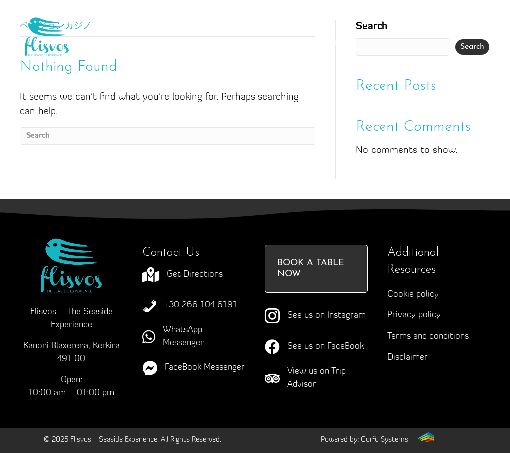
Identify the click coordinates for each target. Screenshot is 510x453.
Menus (349, 24)
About (190, 24)
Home (130, 24)
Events (149, 44)
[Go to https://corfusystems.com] (377, 439)
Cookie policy (413, 294)
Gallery (212, 44)
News (272, 44)
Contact (335, 44)
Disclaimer (407, 357)
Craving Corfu (265, 24)
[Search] (167, 136)
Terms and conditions (428, 336)
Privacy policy (414, 315)
